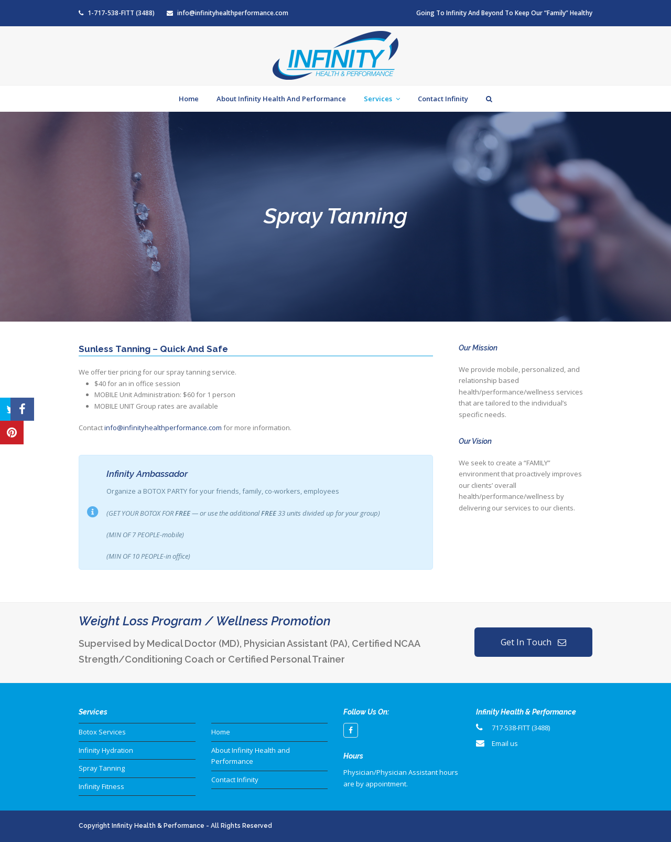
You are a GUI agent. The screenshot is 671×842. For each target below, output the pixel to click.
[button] (12, 397)
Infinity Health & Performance (158, 825)
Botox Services (102, 732)
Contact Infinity (234, 779)
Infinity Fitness (101, 786)
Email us (505, 743)
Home (220, 732)
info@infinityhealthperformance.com (232, 12)
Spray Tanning (102, 768)
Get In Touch (533, 642)
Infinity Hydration (106, 750)
